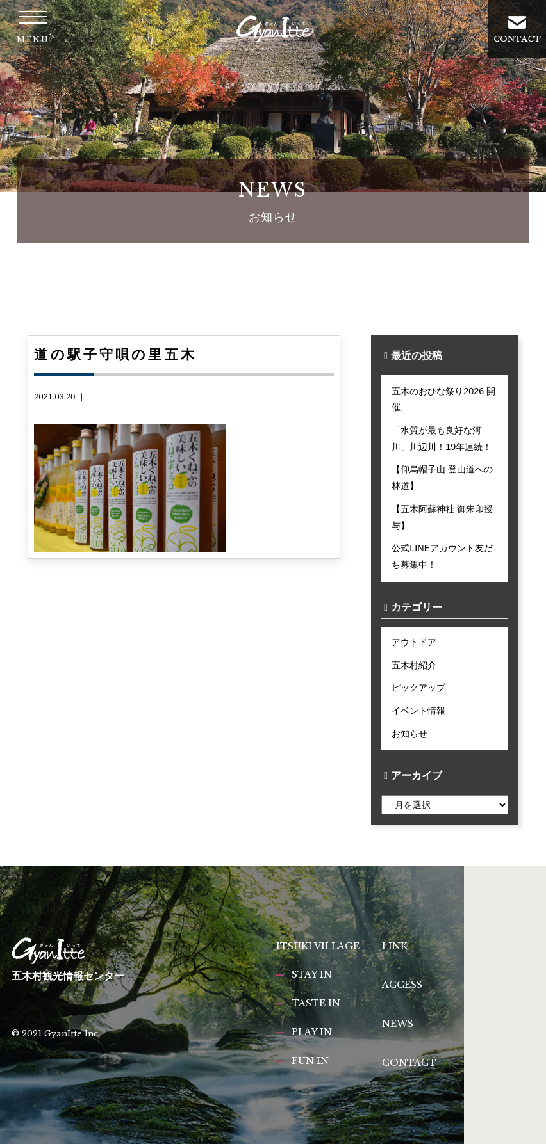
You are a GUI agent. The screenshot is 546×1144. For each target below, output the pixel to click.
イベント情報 (418, 710)
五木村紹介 (414, 665)
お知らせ (409, 734)
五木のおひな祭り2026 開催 (443, 399)
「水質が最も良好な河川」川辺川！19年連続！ (442, 438)
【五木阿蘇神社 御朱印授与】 (442, 517)
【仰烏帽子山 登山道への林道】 (442, 477)
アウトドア (414, 642)
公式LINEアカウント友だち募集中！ (442, 556)
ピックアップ (418, 687)
